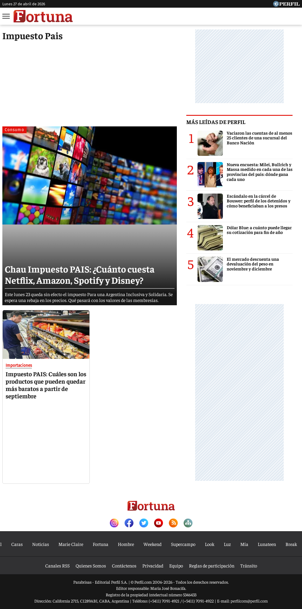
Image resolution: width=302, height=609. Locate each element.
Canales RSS (57, 565)
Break (291, 544)
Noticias (40, 544)
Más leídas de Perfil (222, 121)
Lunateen (267, 544)
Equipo (176, 565)
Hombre (126, 544)
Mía (244, 544)
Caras (17, 544)
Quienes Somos (91, 565)
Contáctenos (124, 565)
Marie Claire (70, 544)
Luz (227, 544)
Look (209, 544)
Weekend (152, 544)
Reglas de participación (211, 565)
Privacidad (152, 565)
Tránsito (248, 565)
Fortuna (100, 544)
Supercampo (183, 544)
